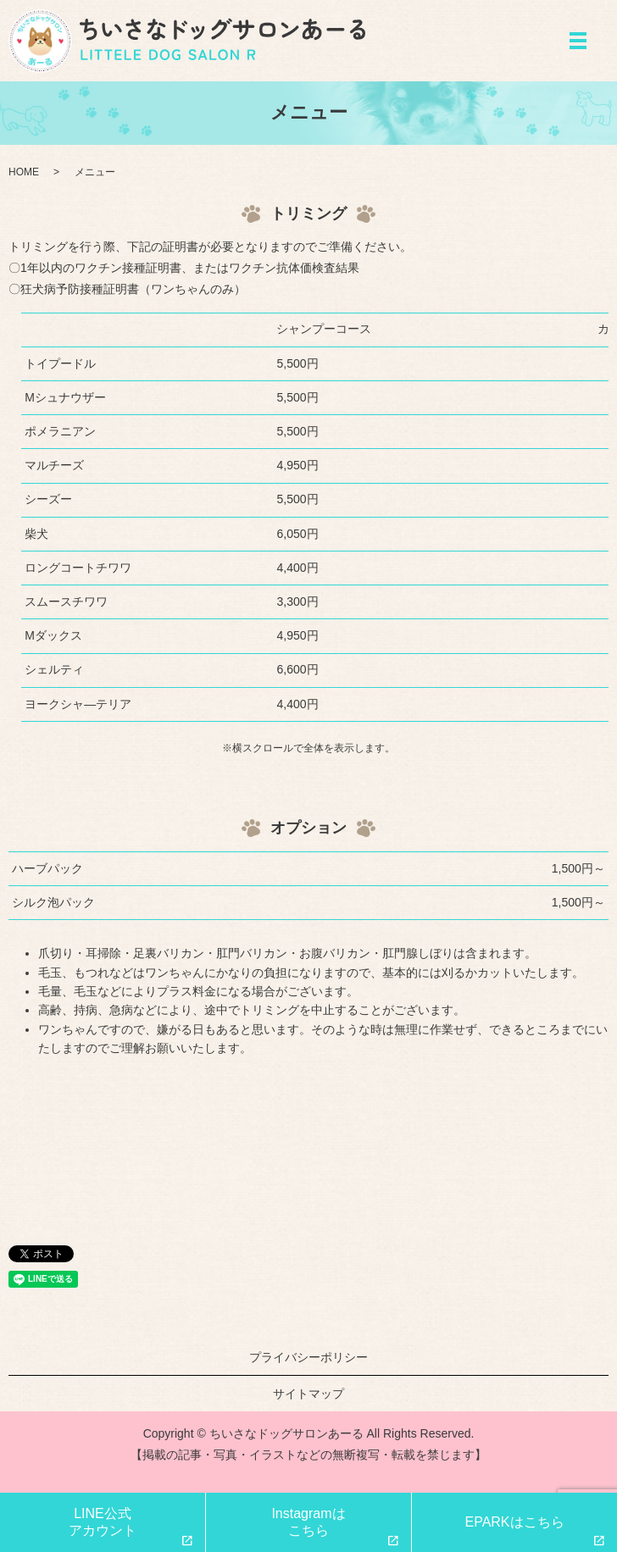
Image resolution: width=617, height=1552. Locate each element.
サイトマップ (308, 1393)
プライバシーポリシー (308, 1357)
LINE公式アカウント (102, 1522)
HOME (23, 172)
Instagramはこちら (308, 1522)
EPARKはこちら (514, 1522)
